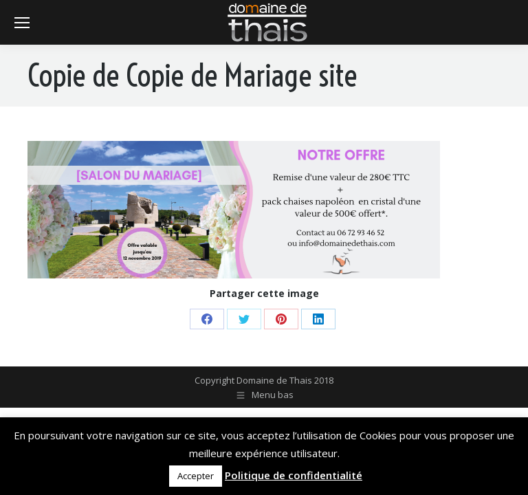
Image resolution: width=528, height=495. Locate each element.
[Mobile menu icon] (22, 22)
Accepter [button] (195, 476)
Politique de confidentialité (293, 475)
